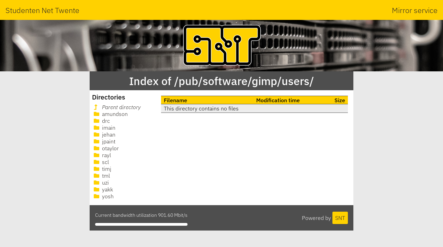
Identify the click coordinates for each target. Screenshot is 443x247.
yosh (103, 196)
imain (103, 127)
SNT (340, 217)
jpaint (103, 141)
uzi (100, 182)
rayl (101, 155)
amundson (110, 113)
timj (101, 168)
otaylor (105, 148)
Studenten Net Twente (42, 10)
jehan (103, 134)
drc (101, 120)
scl (100, 161)
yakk (102, 189)
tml (101, 175)
